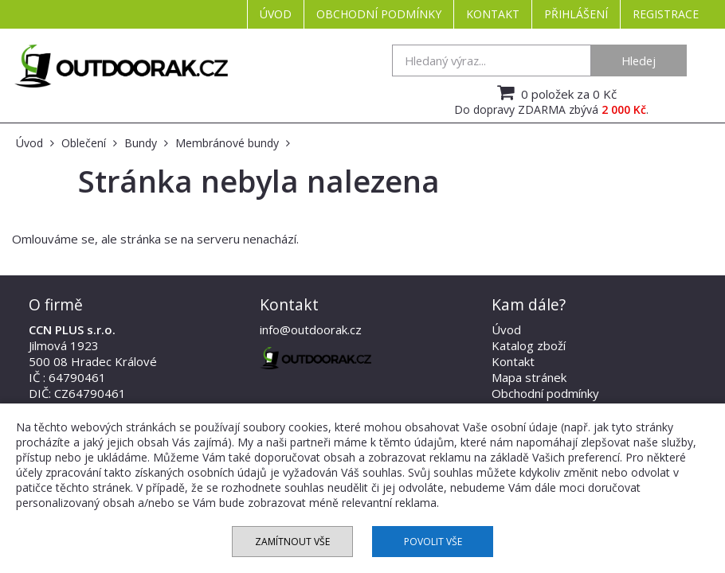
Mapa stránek (529, 377)
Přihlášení (576, 13)
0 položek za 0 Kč (555, 92)
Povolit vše (433, 541)
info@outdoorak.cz (311, 329)
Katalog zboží (529, 345)
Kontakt (492, 13)
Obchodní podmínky (378, 13)
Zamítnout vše (292, 541)
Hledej (638, 60)
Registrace (666, 13)
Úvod (276, 13)
